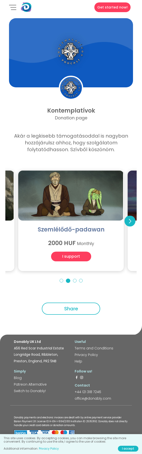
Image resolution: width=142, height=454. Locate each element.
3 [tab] (75, 280)
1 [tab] (61, 280)
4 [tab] (81, 280)
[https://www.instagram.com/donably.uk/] (82, 378)
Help (78, 361)
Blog (18, 377)
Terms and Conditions (94, 348)
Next (129, 220)
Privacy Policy (86, 354)
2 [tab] (68, 280)
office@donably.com (93, 398)
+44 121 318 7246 (88, 391)
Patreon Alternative (30, 384)
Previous (12, 220)
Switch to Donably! (30, 390)
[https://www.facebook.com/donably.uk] (77, 378)
